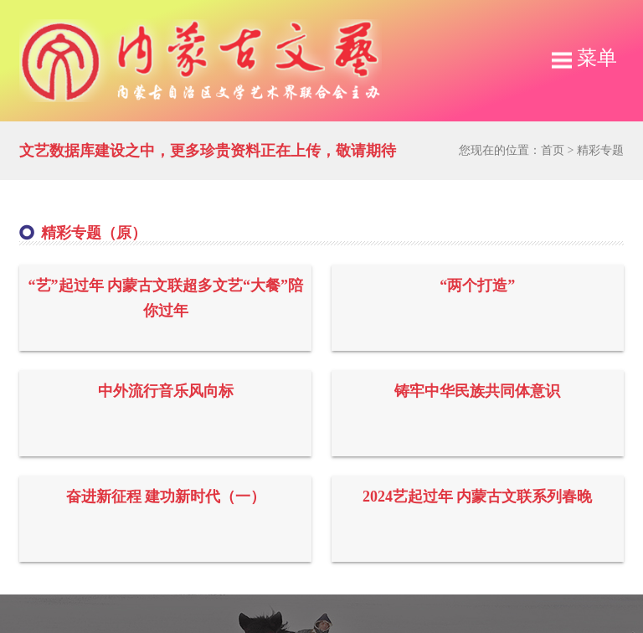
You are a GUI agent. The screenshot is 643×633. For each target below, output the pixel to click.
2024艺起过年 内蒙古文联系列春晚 (478, 496)
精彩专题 (600, 150)
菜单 (584, 58)
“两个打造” (477, 285)
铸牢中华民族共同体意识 (477, 391)
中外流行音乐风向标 (166, 391)
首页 (552, 150)
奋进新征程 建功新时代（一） (166, 496)
